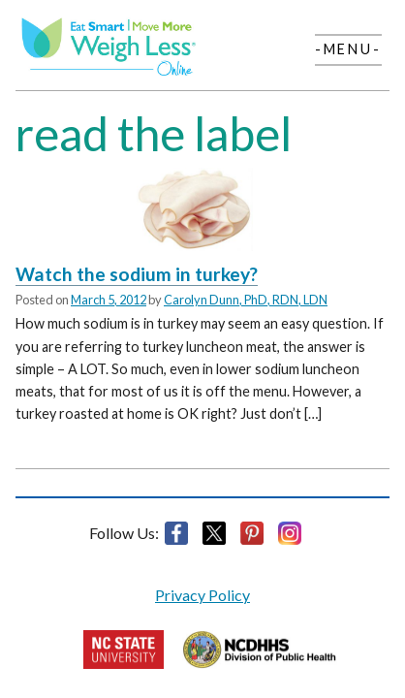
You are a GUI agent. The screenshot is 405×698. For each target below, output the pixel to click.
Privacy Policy (202, 595)
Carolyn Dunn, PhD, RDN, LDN (245, 299)
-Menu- (348, 49)
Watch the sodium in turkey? (137, 274)
